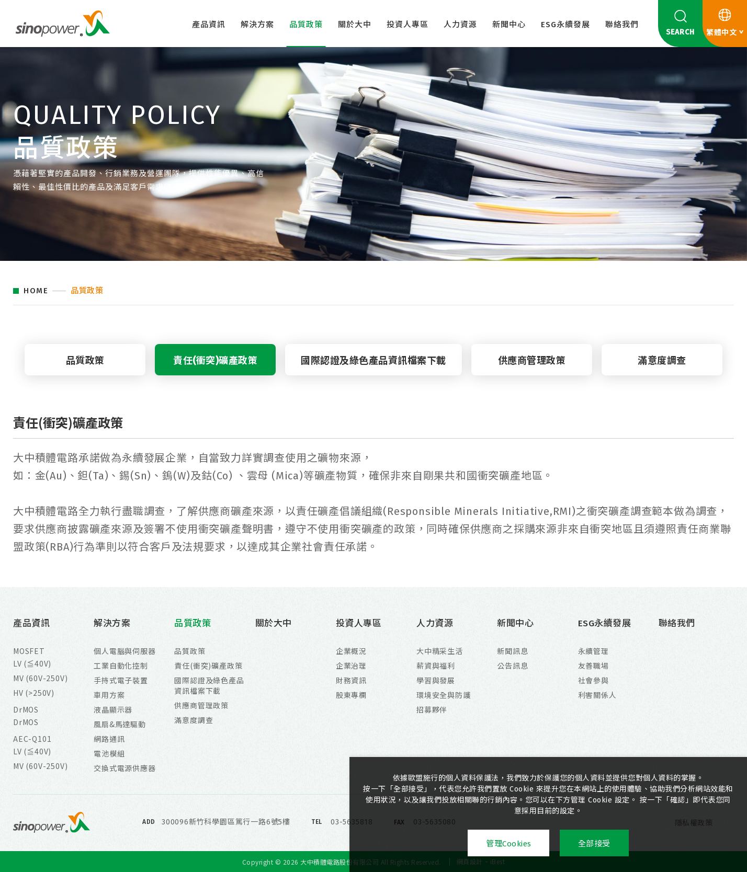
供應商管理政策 (532, 360)
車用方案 (109, 695)
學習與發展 (435, 680)
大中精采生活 (439, 651)
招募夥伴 (431, 709)
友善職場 (593, 665)
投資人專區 (407, 24)
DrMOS (26, 709)
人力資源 (460, 24)
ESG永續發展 (565, 24)
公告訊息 (512, 665)
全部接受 (594, 843)
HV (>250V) (33, 692)
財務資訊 (351, 680)
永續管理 (593, 651)
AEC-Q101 (32, 738)
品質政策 (306, 24)
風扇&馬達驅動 (120, 724)
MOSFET (29, 651)
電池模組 (109, 753)
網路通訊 (109, 738)
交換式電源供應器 (124, 768)
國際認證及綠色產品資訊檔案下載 (373, 360)
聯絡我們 (622, 24)
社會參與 (593, 680)
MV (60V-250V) (40, 678)
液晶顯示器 (113, 709)
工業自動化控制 (121, 665)
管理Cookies (508, 843)
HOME (36, 291)
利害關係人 (597, 695)
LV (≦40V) (32, 663)
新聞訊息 (512, 651)
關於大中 (354, 24)
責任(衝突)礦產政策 (215, 360)
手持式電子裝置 (121, 680)
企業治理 (351, 665)
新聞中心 (509, 24)
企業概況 (351, 651)
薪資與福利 (435, 665)
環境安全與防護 (443, 695)
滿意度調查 (662, 360)
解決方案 (257, 24)
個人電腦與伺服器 (124, 651)
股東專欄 (351, 695)
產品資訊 (208, 24)
